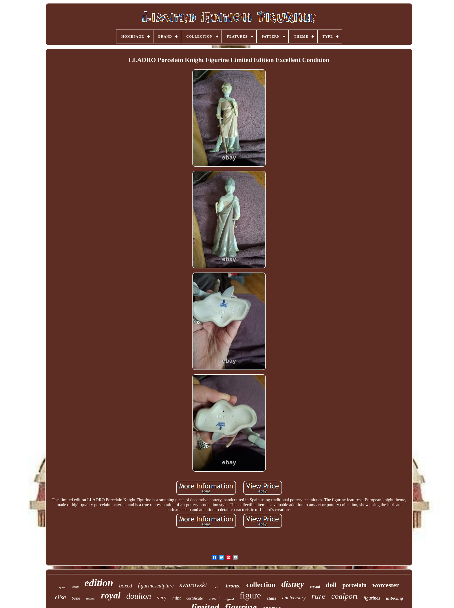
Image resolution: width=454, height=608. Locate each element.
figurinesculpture (155, 586)
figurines (372, 598)
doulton (138, 595)
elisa (60, 597)
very (162, 597)
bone (76, 598)
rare (318, 595)
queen (62, 587)
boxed (125, 586)
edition (99, 583)
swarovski (193, 585)
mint (176, 598)
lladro (216, 587)
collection (260, 585)
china (272, 598)
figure (250, 595)
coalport (344, 596)
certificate (194, 598)
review (90, 598)
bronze (233, 586)
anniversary (293, 597)
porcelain (355, 585)
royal (111, 595)
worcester (385, 585)
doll (331, 585)
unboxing (394, 598)
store (75, 587)
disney (292, 584)
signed (229, 599)
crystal (315, 586)
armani (214, 598)
